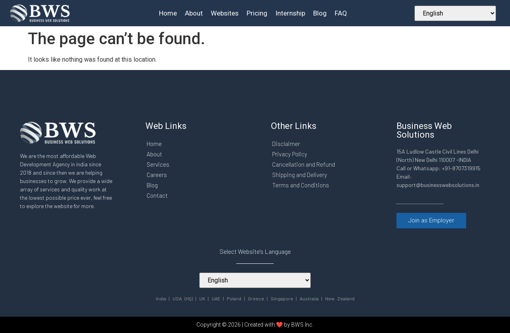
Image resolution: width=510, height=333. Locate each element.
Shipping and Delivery (299, 174)
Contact (157, 195)
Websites (225, 13)
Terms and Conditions (300, 185)
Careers (157, 174)
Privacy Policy (289, 154)
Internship (290, 13)
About (194, 13)
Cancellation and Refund (303, 164)
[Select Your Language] (455, 13)
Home (168, 13)
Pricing (257, 13)
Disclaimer (286, 143)
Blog (320, 13)
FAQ (341, 13)
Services (158, 164)
